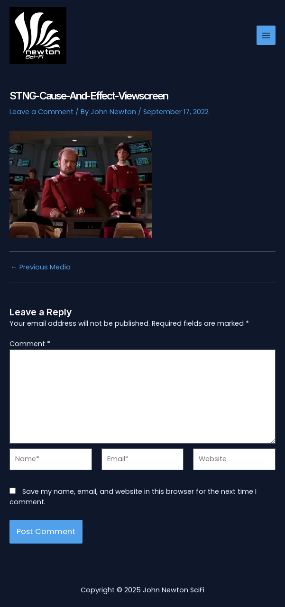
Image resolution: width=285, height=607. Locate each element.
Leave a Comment (41, 111)
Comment (29, 343)
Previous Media (40, 267)
